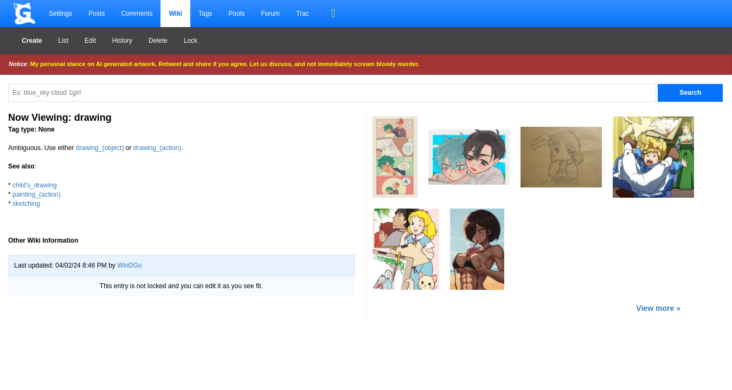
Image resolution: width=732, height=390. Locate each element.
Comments (136, 13)
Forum (270, 13)
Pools (236, 13)
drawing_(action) (157, 148)
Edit (90, 40)
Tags (205, 13)
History (122, 40)
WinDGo (129, 265)
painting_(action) (36, 194)
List (63, 40)
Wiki (175, 13)
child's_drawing (34, 185)
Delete (158, 40)
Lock (190, 40)
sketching (26, 203)
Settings (60, 13)
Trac (302, 13)
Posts (96, 13)
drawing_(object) (100, 148)
